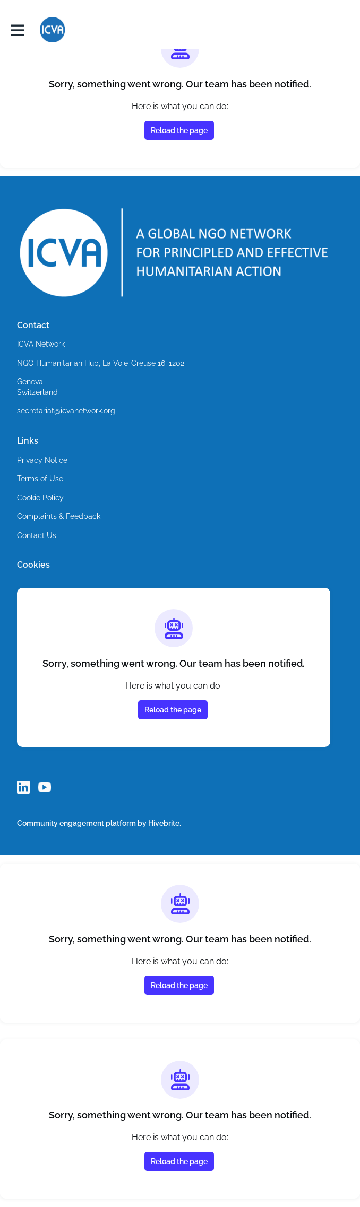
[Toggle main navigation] (16, 30)
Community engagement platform (77, 822)
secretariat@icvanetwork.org (67, 411)
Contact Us (36, 535)
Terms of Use (40, 478)
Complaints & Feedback (58, 516)
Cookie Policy (41, 498)
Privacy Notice (42, 460)
